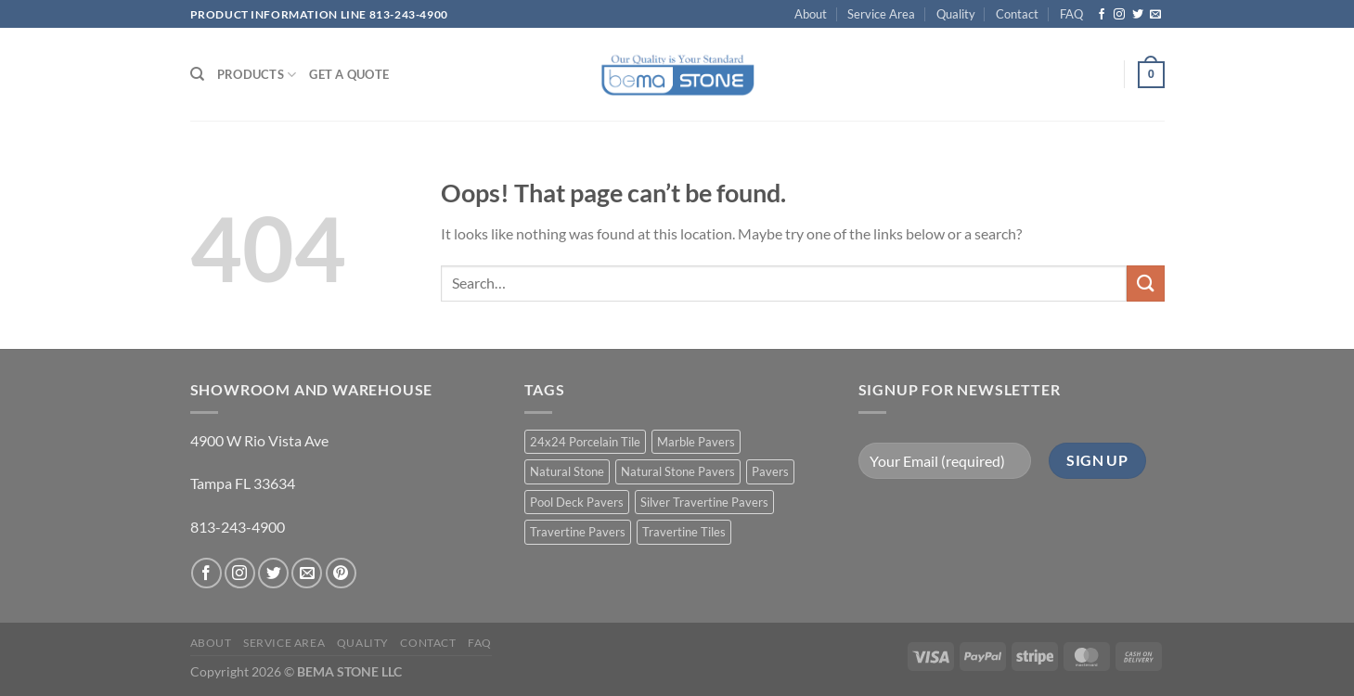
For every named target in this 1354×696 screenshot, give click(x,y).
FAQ (1071, 13)
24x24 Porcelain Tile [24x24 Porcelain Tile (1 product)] (585, 441)
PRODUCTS (257, 75)
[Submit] (1145, 283)
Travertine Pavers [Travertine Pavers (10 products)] (577, 531)
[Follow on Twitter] (1137, 14)
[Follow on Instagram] (1119, 14)
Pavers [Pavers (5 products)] (770, 471)
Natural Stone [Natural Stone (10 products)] (567, 471)
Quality (955, 13)
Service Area (881, 13)
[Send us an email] (1155, 14)
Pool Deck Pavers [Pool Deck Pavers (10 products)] (577, 502)
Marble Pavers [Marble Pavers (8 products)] (696, 441)
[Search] (197, 74)
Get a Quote (349, 74)
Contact (1017, 13)
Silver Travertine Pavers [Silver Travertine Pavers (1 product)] (704, 502)
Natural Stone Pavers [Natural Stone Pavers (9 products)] (678, 471)
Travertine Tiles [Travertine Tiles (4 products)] (684, 531)
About (810, 13)
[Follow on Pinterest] (341, 573)
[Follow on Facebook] (1101, 14)
